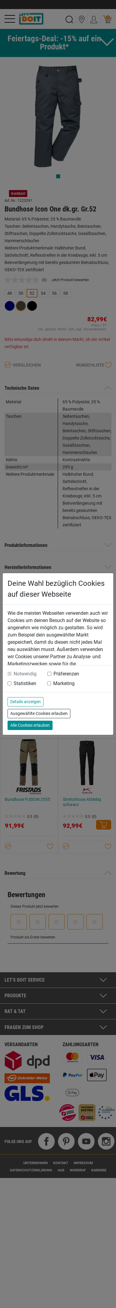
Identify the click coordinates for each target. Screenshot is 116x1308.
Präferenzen (66, 674)
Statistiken (25, 683)
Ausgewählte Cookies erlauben (39, 713)
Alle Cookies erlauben (30, 725)
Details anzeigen (25, 701)
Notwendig (25, 674)
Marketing (64, 683)
